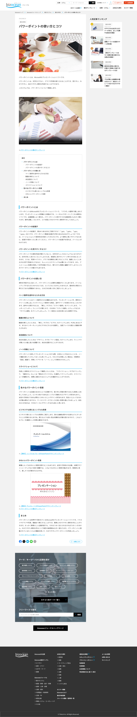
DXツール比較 (75, 8)
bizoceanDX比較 (40, 654)
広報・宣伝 (62, 666)
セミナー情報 (128, 8)
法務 (60, 672)
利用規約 (82, 666)
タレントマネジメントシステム (30, 576)
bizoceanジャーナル (41, 678)
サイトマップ (106, 660)
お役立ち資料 (117, 8)
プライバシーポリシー (86, 660)
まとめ (26, 197)
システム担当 (63, 684)
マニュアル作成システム (48, 581)
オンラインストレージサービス (64, 571)
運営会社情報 (83, 654)
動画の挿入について (32, 176)
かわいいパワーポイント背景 (35, 194)
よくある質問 (106, 654)
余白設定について (32, 179)
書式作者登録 (61, 695)
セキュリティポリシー (86, 657)
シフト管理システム (27, 581)
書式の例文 (23, 22)
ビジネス (39, 663)
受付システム (58, 587)
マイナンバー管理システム (67, 565)
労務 (60, 675)
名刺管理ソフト (44, 571)
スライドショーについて (34, 185)
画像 (37, 672)
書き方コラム (40, 681)
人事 (60, 678)
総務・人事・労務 (41, 686)
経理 (60, 681)
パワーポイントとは (30, 162)
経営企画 (39, 698)
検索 (92, 2)
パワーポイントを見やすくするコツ (38, 167)
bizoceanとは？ (62, 692)
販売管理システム (27, 571)
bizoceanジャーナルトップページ (50, 628)
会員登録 (129, 3)
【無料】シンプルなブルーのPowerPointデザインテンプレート (42, 453)
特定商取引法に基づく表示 (87, 672)
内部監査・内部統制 (42, 692)
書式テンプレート (89, 8)
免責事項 (82, 663)
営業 (60, 660)
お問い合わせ (106, 657)
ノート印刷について (32, 182)
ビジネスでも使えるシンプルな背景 (38, 191)
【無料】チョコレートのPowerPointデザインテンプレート (40, 506)
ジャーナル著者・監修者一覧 (65, 698)
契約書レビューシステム (69, 581)
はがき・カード (41, 669)
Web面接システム (70, 576)
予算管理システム (52, 576)
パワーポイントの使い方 (32, 171)
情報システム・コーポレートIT (45, 701)
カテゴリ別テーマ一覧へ (50, 599)
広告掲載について (101, 2)
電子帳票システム (27, 565)
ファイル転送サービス (46, 565)
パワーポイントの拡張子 (34, 164)
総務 (60, 669)
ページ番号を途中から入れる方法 (37, 173)
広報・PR (39, 695)
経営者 (61, 657)
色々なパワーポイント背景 (33, 188)
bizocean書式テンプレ (42, 660)
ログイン (118, 3)
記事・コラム (104, 8)
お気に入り (77, 542)
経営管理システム (27, 587)
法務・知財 (39, 689)
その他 (38, 704)
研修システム (43, 587)
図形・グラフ (40, 666)
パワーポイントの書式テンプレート (32, 150)
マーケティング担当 (65, 663)
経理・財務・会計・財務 (43, 684)
